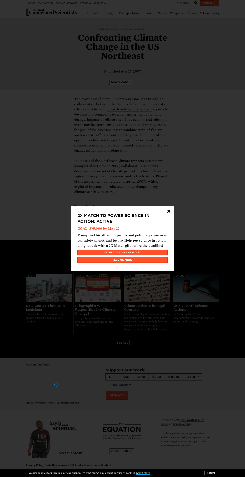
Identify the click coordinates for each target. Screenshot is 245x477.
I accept (210, 473)
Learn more (143, 473)
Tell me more (122, 259)
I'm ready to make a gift (122, 252)
